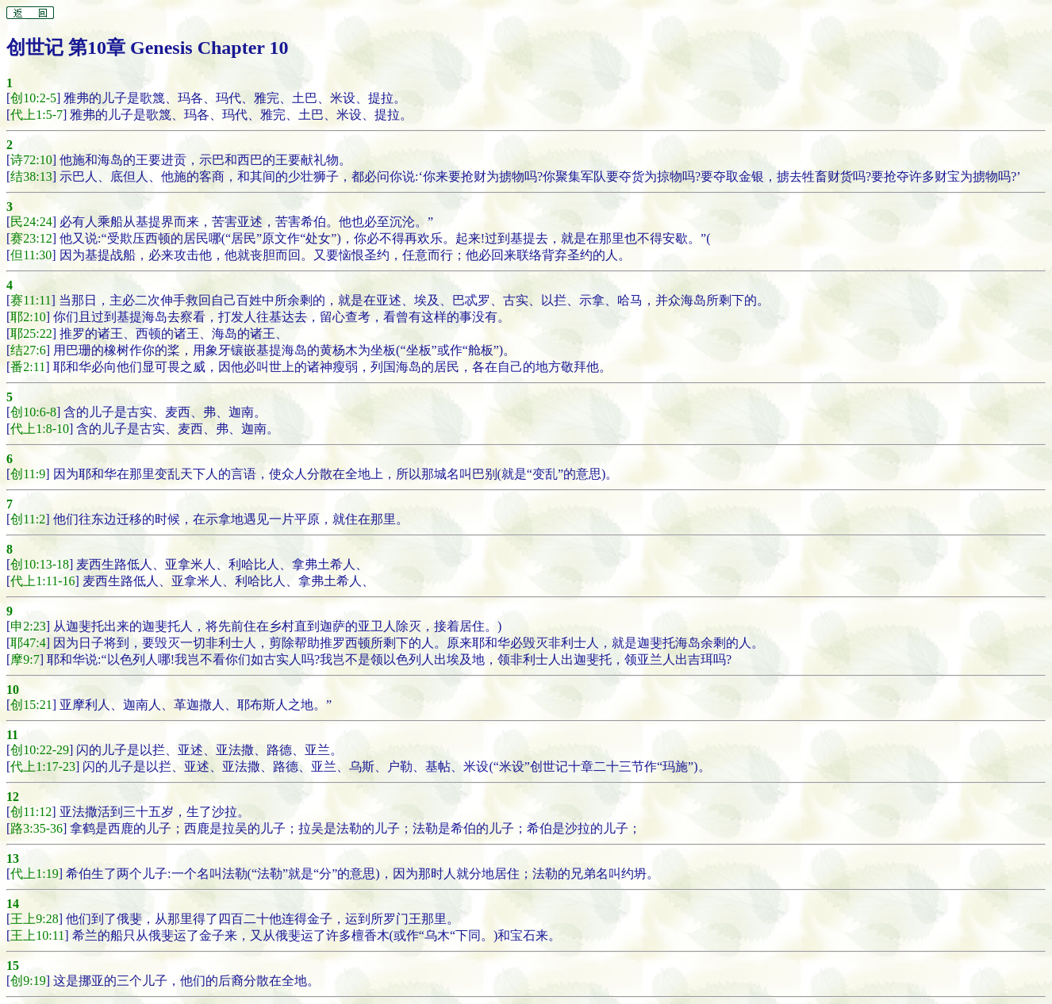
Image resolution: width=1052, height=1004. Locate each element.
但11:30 (31, 255)
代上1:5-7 (36, 114)
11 (12, 735)
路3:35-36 (36, 828)
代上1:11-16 (42, 581)
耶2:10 (27, 317)
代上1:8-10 (39, 428)
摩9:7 (24, 659)
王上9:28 (34, 918)
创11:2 (27, 519)
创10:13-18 (39, 564)
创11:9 (27, 474)
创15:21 (31, 704)
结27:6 (27, 350)
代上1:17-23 (42, 766)
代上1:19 (34, 873)
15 (12, 965)
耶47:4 (27, 643)
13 (12, 858)
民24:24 (31, 221)
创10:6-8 (33, 412)
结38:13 (31, 176)
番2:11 (27, 367)
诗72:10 (31, 160)
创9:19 (27, 980)
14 (12, 903)
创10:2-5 (33, 98)
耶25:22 (31, 333)
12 (12, 796)
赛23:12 (31, 238)
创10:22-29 (39, 750)
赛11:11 (30, 300)
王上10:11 (37, 935)
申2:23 (27, 626)
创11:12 (31, 811)
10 (12, 689)
